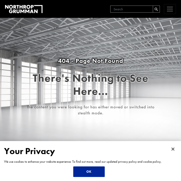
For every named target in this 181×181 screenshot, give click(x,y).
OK (88, 171)
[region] (90, 161)
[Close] (172, 149)
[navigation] (170, 9)
